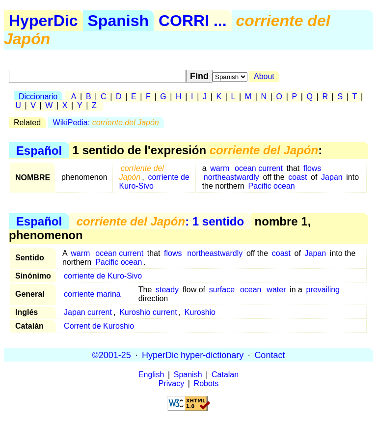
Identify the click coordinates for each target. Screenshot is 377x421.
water (276, 289)
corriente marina (92, 294)
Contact (269, 355)
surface (222, 289)
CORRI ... (193, 20)
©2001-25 (111, 355)
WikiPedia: (106, 122)
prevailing (323, 289)
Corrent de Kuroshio (99, 326)
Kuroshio (200, 312)
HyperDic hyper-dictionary (192, 355)
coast (297, 177)
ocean (251, 289)
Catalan (225, 374)
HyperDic (43, 20)
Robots (206, 383)
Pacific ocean (271, 186)
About (264, 76)
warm (219, 168)
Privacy (171, 383)
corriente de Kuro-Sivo (154, 181)
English (151, 374)
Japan (332, 177)
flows (312, 168)
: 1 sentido (160, 221)
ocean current (259, 168)
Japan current (88, 312)
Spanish (118, 20)
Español (39, 150)
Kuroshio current (148, 312)
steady (167, 289)
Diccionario (38, 96)
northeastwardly (231, 177)
